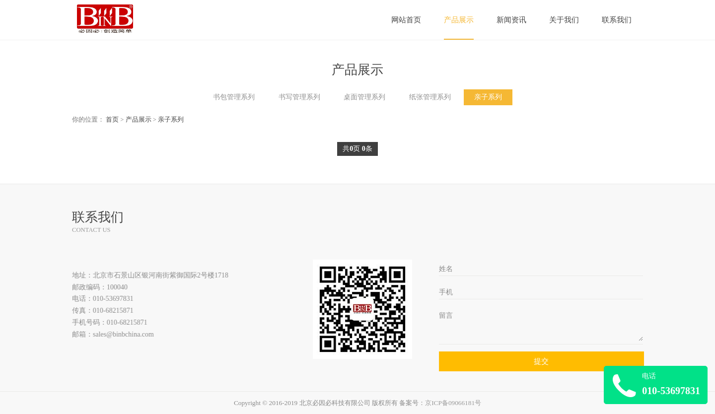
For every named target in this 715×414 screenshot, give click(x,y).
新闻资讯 (511, 20)
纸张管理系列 (430, 97)
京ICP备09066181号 (453, 403)
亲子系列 (488, 97)
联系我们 (617, 20)
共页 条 (357, 148)
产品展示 (459, 20)
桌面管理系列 (364, 97)
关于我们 (564, 20)
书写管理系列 (299, 97)
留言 (446, 315)
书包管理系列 (234, 97)
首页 (112, 119)
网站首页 (406, 20)
